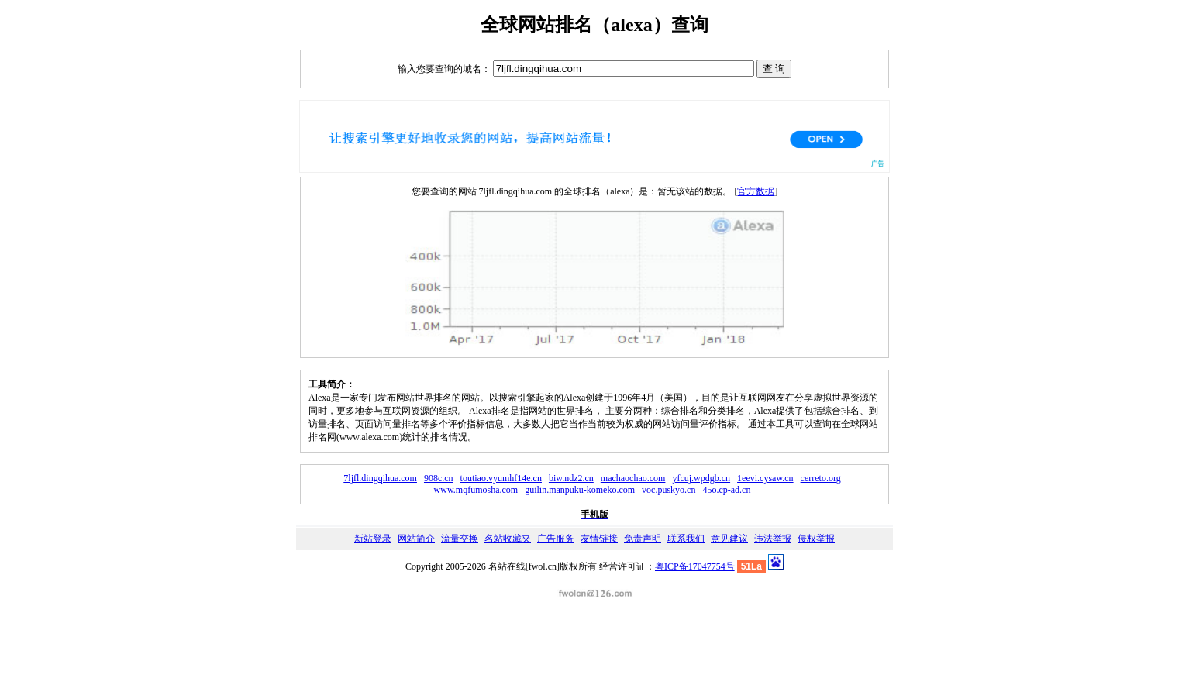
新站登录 (372, 538)
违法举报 (772, 538)
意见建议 (729, 538)
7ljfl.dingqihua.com (380, 478)
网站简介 (416, 538)
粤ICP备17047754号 (695, 566)
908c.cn (438, 478)
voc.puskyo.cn (668, 489)
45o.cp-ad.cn (726, 489)
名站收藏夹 (507, 538)
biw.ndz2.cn (571, 478)
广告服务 (555, 538)
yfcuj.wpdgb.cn (701, 478)
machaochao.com (633, 478)
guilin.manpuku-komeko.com (580, 489)
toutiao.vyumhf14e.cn (501, 478)
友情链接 (599, 538)
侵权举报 (816, 538)
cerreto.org (821, 478)
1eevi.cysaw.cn (765, 478)
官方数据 (755, 191)
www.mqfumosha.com (476, 489)
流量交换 (459, 538)
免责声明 (642, 538)
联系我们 (686, 538)
